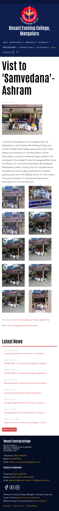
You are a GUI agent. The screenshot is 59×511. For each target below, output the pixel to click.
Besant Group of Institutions (27, 497)
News (53, 47)
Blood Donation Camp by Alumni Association (29, 381)
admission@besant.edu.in (20, 480)
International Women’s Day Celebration (29, 391)
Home (5, 42)
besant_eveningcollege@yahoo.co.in (25, 462)
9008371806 (15, 459)
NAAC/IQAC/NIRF (9, 47)
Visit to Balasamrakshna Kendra (22, 325)
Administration (15, 42)
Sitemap (7, 506)
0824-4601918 (20, 474)
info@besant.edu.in (40, 480)
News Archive (9, 429)
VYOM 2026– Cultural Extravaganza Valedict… (29, 371)
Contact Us (8, 52)
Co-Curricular (42, 47)
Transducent (41, 501)
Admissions (30, 42)
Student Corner (26, 47)
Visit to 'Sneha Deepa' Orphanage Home (30, 319)
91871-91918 (28, 477)
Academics (43, 42)
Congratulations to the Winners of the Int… (29, 411)
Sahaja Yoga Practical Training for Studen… (29, 401)
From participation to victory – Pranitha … (29, 352)
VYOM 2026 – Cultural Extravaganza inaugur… (29, 361)
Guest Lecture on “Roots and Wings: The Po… (29, 421)
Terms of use (18, 506)
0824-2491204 (20, 455)
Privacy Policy (31, 506)
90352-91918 (16, 477)
